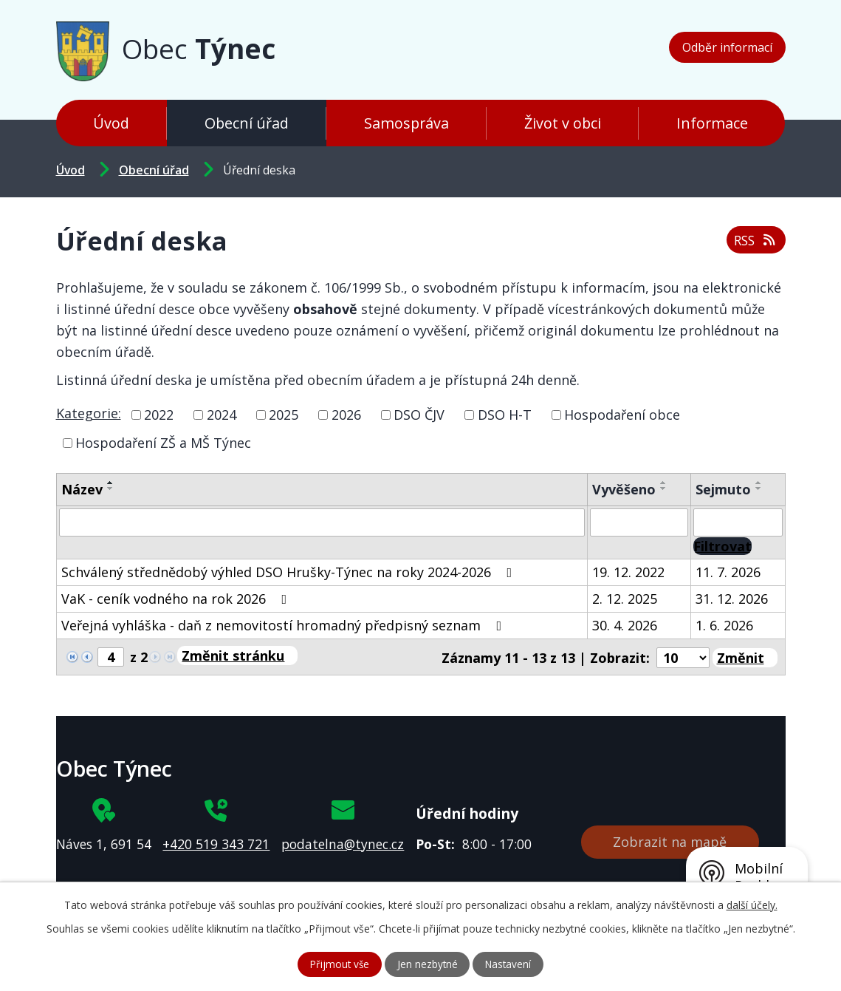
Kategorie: (88, 413)
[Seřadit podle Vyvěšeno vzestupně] (664, 483)
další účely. (752, 904)
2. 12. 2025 (624, 598)
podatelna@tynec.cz (342, 842)
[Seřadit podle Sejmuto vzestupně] (759, 483)
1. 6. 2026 (724, 625)
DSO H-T (505, 414)
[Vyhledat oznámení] (722, 546)
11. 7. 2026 (728, 572)
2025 (283, 414)
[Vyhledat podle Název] (322, 522)
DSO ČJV (419, 414)
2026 (346, 414)
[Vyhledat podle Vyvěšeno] (639, 522)
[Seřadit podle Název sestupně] (111, 488)
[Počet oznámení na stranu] (683, 656)
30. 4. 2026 (624, 625)
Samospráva (406, 123)
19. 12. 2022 (628, 572)
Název (82, 489)
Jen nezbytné (427, 964)
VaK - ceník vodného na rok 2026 (177, 598)
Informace (712, 123)
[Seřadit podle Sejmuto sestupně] (759, 488)
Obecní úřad (247, 123)
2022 (159, 414)
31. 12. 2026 (732, 598)
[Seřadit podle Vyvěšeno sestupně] (664, 488)
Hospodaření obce (622, 414)
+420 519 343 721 (216, 842)
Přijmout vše (337, 964)
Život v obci (562, 123)
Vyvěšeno (624, 489)
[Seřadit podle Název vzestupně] (111, 483)
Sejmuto (723, 489)
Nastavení (511, 964)
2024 (221, 414)
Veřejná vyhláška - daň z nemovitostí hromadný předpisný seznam (284, 625)
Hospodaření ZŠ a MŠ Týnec (163, 443)
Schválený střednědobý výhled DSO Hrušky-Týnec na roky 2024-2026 (289, 572)
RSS (754, 239)
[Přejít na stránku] (237, 655)
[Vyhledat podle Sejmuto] (738, 522)
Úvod (111, 123)
